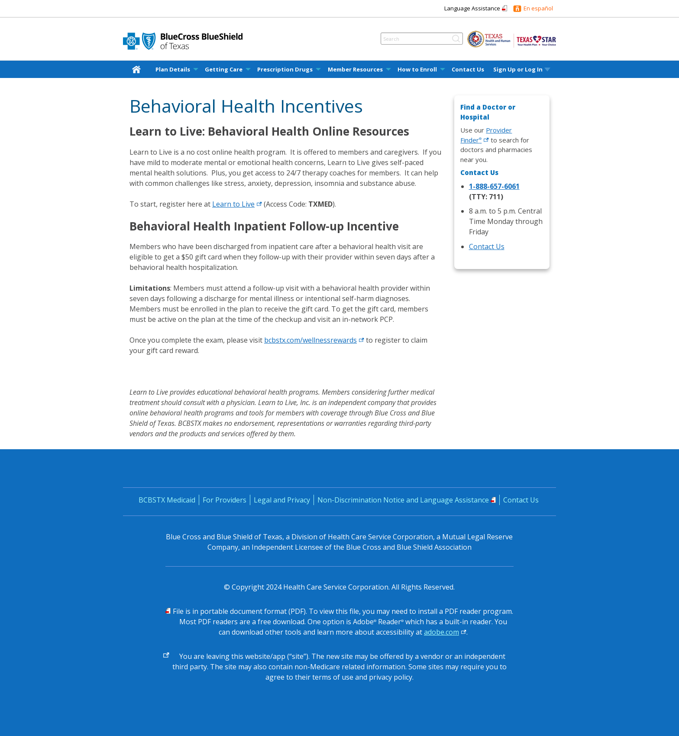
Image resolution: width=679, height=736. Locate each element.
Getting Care (223, 69)
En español (538, 8)
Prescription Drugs (285, 69)
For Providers (224, 500)
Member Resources (355, 69)
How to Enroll (417, 69)
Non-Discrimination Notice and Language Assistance (403, 500)
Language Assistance (472, 8)
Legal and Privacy (282, 500)
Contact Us (468, 69)
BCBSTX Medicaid (167, 500)
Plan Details (172, 69)
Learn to (237, 204)
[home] (138, 69)
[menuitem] (138, 69)
